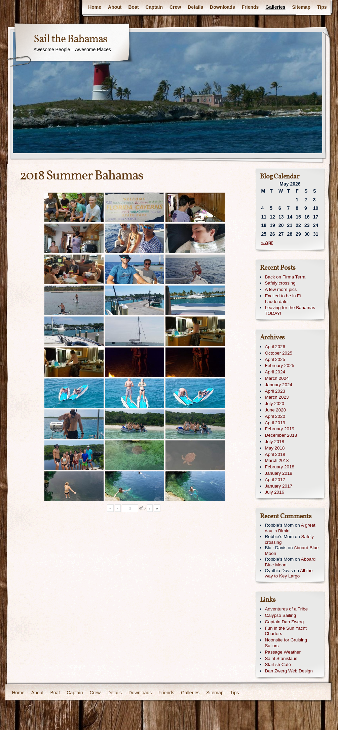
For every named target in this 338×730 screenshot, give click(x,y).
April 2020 (275, 416)
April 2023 (275, 391)
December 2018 (281, 435)
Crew (175, 7)
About (114, 7)
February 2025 (279, 365)
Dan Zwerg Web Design (289, 670)
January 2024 (278, 384)
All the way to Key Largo (289, 573)
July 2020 (275, 403)
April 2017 (275, 479)
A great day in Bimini (290, 528)
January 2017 (278, 486)
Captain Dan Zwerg (284, 621)
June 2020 (275, 409)
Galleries (275, 7)
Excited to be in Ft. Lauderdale (283, 298)
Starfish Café (278, 664)
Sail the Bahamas (70, 39)
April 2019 (275, 422)
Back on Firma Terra (285, 276)
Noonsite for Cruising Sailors (286, 642)
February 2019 (279, 428)
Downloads (222, 7)
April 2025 (275, 359)
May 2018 (275, 448)
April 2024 (275, 371)
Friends (250, 7)
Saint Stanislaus (281, 658)
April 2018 (275, 454)
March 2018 (277, 460)
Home (94, 7)
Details (195, 7)
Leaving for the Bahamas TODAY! (290, 310)
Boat (133, 7)
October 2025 (278, 353)
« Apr (267, 242)
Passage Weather (283, 652)
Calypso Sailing (280, 615)
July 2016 (275, 492)
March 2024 (277, 378)
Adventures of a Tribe (286, 608)
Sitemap (301, 7)
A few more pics (281, 289)
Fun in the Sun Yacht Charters (286, 631)
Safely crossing (280, 283)
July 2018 (275, 441)
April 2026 (275, 346)
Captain (154, 7)
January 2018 (278, 473)
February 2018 (279, 466)
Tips (322, 7)
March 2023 (277, 397)
